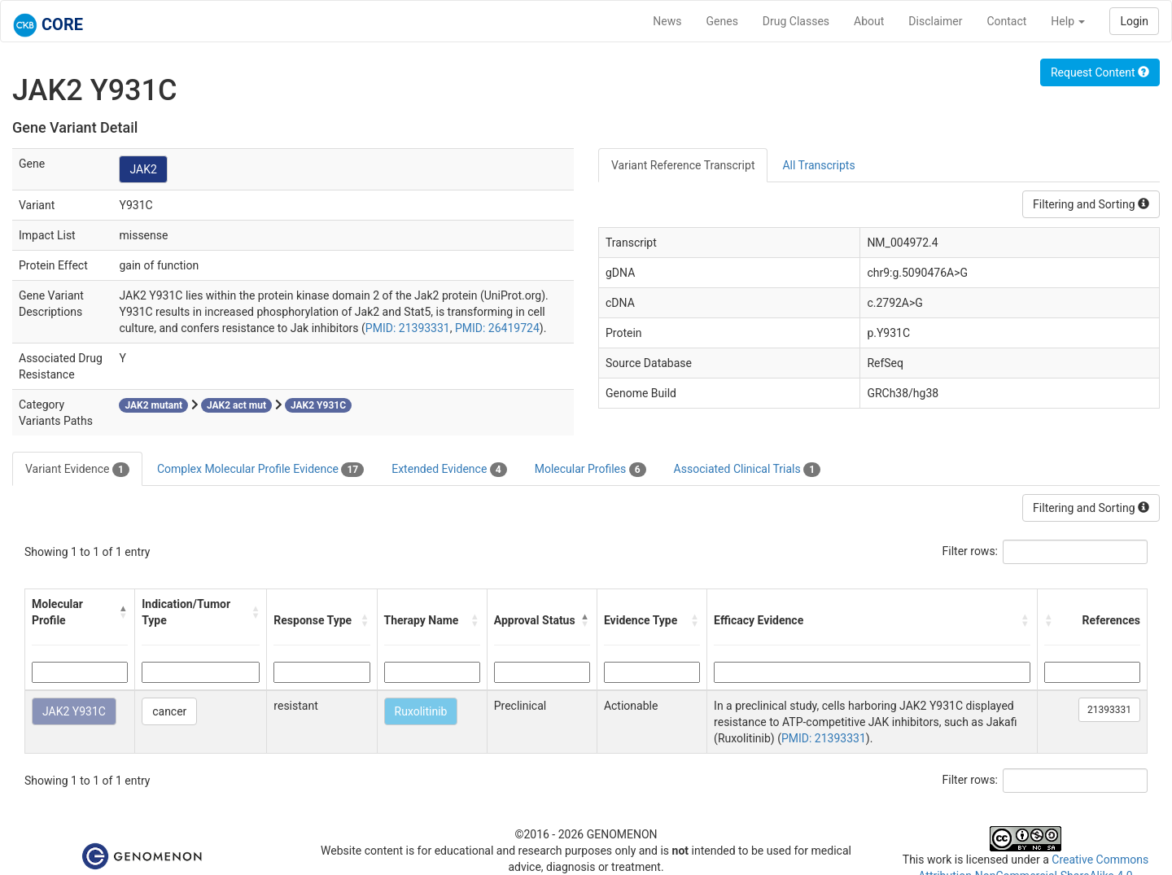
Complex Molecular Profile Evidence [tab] (260, 469)
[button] (123, 612)
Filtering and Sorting (1091, 204)
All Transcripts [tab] (818, 165)
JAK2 (142, 169)
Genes (722, 21)
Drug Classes (796, 21)
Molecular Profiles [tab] (590, 469)
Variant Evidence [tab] (77, 469)
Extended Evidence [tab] (448, 469)
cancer (169, 711)
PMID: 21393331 (407, 328)
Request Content (1100, 72)
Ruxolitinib (421, 711)
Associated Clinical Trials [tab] (747, 469)
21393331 (1109, 709)
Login (1134, 21)
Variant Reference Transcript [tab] (682, 165)
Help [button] (1068, 21)
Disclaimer (935, 21)
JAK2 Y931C (74, 711)
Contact (1006, 21)
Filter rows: (970, 551)
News (667, 21)
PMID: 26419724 (497, 328)
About (869, 21)
